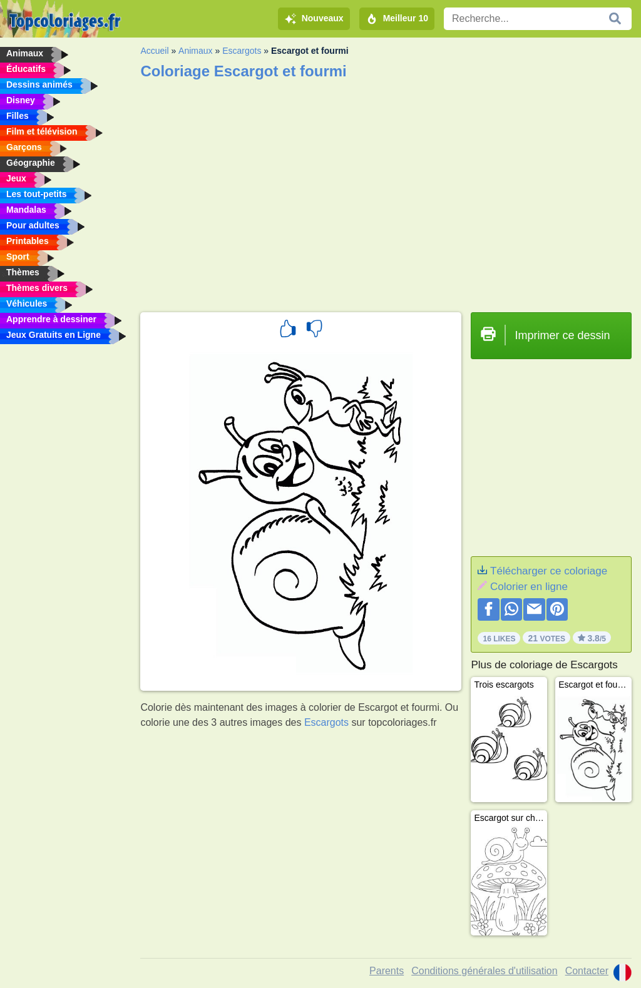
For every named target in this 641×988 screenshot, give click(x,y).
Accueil (154, 51)
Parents (386, 970)
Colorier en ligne (529, 587)
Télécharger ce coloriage (548, 571)
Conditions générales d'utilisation (484, 970)
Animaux (195, 51)
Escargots (241, 51)
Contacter (586, 970)
